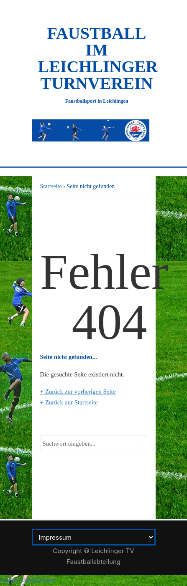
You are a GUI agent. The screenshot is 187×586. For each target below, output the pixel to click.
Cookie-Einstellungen (27, 580)
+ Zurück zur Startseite (69, 402)
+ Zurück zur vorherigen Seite (78, 391)
